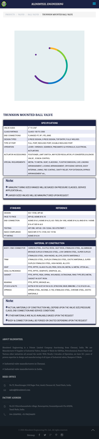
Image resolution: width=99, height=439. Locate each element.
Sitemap (31, 435)
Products (10, 14)
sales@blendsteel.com (19, 390)
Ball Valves (33, 14)
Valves (21, 14)
